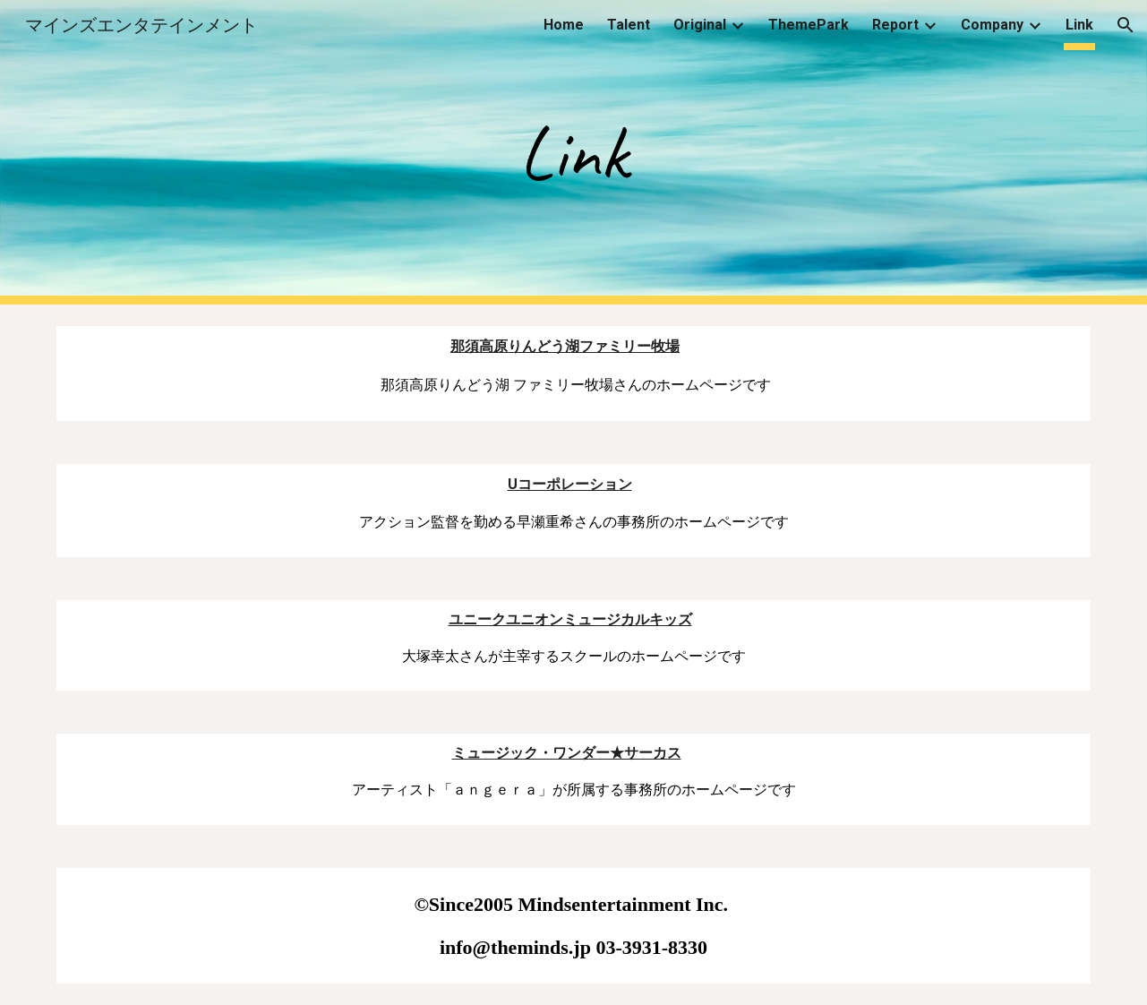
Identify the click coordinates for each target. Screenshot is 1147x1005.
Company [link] (992, 24)
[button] (1125, 25)
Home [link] (564, 24)
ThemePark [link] (808, 24)
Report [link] (895, 24)
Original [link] (699, 24)
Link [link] (1079, 24)
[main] (574, 152)
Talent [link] (628, 24)
